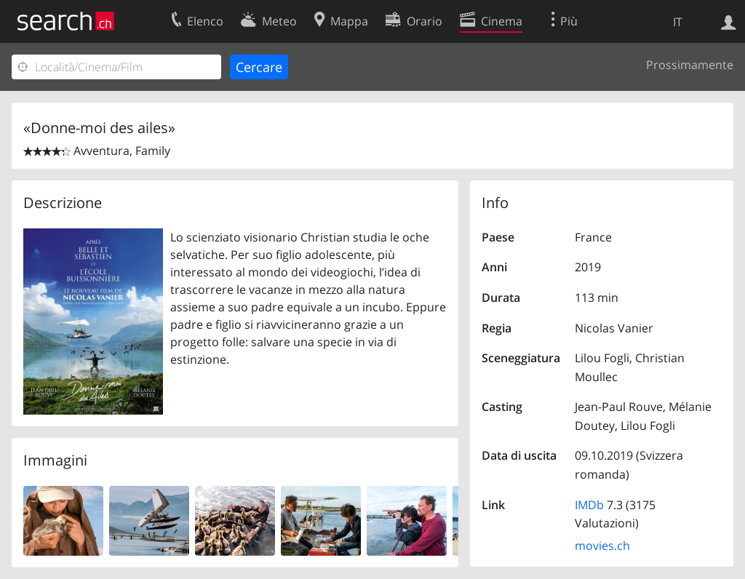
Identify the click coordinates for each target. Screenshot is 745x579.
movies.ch (602, 546)
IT (677, 22)
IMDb (589, 505)
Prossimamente (689, 65)
